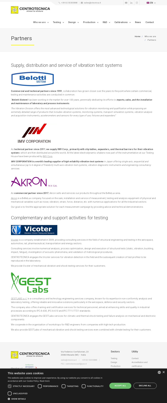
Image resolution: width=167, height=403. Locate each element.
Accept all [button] (120, 385)
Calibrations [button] (121, 22)
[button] (56, 399)
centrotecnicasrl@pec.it (76, 364)
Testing (114, 358)
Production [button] (89, 22)
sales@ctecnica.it (92, 3)
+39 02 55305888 (69, 3)
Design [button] (72, 22)
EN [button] (150, 3)
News (138, 22)
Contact (150, 22)
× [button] (163, 372)
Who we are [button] (39, 22)
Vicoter (15, 240)
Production (115, 366)
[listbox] (159, 372)
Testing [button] (57, 22)
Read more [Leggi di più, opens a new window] (45, 381)
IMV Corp (48, 156)
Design (114, 362)
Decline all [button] (145, 385)
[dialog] (83, 386)
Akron (14, 198)
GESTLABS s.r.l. (19, 298)
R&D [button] (105, 22)
